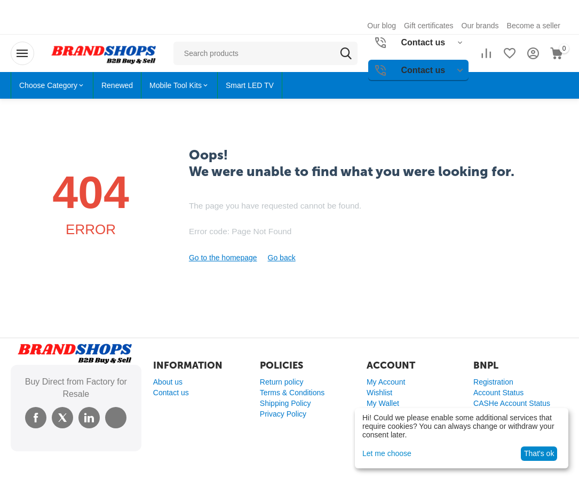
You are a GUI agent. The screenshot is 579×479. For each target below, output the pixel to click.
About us (168, 382)
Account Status (498, 392)
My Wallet (383, 403)
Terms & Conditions (292, 392)
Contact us (171, 392)
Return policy (282, 382)
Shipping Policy (285, 403)
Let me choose (386, 453)
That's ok (539, 453)
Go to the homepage (223, 257)
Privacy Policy (283, 414)
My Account (386, 382)
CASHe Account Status (511, 403)
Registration (493, 382)
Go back (282, 257)
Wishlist (379, 392)
